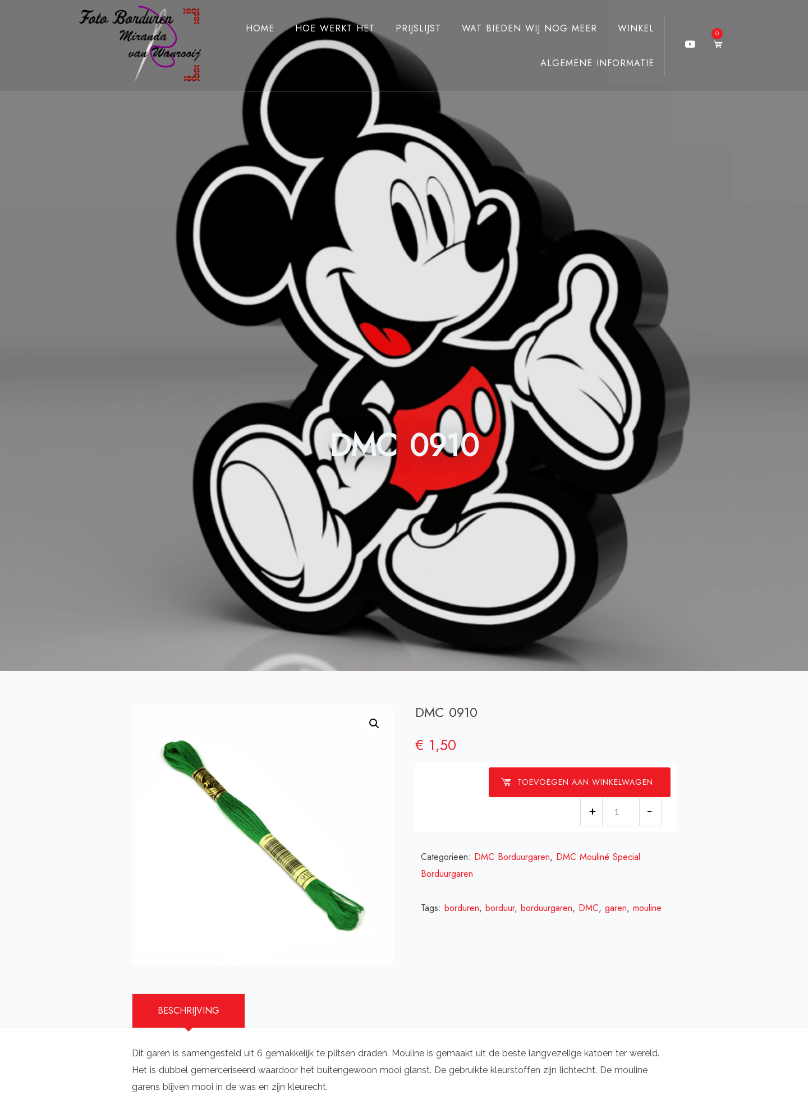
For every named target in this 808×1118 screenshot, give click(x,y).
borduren (461, 907)
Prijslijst (408, 28)
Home (250, 28)
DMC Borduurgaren (512, 856)
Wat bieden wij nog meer (519, 28)
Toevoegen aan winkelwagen (577, 782)
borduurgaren (546, 907)
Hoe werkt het (325, 28)
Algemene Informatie (587, 63)
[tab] (188, 1010)
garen (616, 907)
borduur (500, 907)
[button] (374, 724)
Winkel (626, 28)
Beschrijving (188, 1010)
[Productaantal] (621, 812)
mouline (647, 907)
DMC (589, 907)
